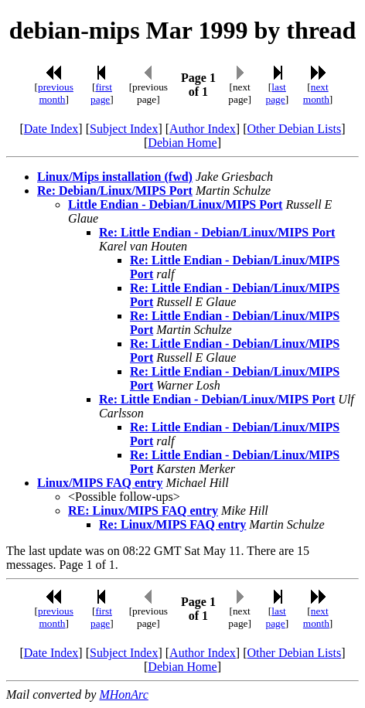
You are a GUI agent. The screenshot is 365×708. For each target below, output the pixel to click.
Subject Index (124, 128)
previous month (55, 93)
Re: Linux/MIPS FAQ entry (172, 524)
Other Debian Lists (294, 128)
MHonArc (123, 694)
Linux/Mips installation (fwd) (115, 176)
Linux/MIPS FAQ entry (99, 482)
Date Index (51, 128)
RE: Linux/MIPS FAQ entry (143, 510)
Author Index (202, 128)
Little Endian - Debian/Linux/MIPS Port (175, 204)
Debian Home (182, 142)
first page (101, 93)
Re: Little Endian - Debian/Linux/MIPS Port (217, 232)
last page (276, 93)
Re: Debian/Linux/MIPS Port (115, 190)
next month (316, 93)
